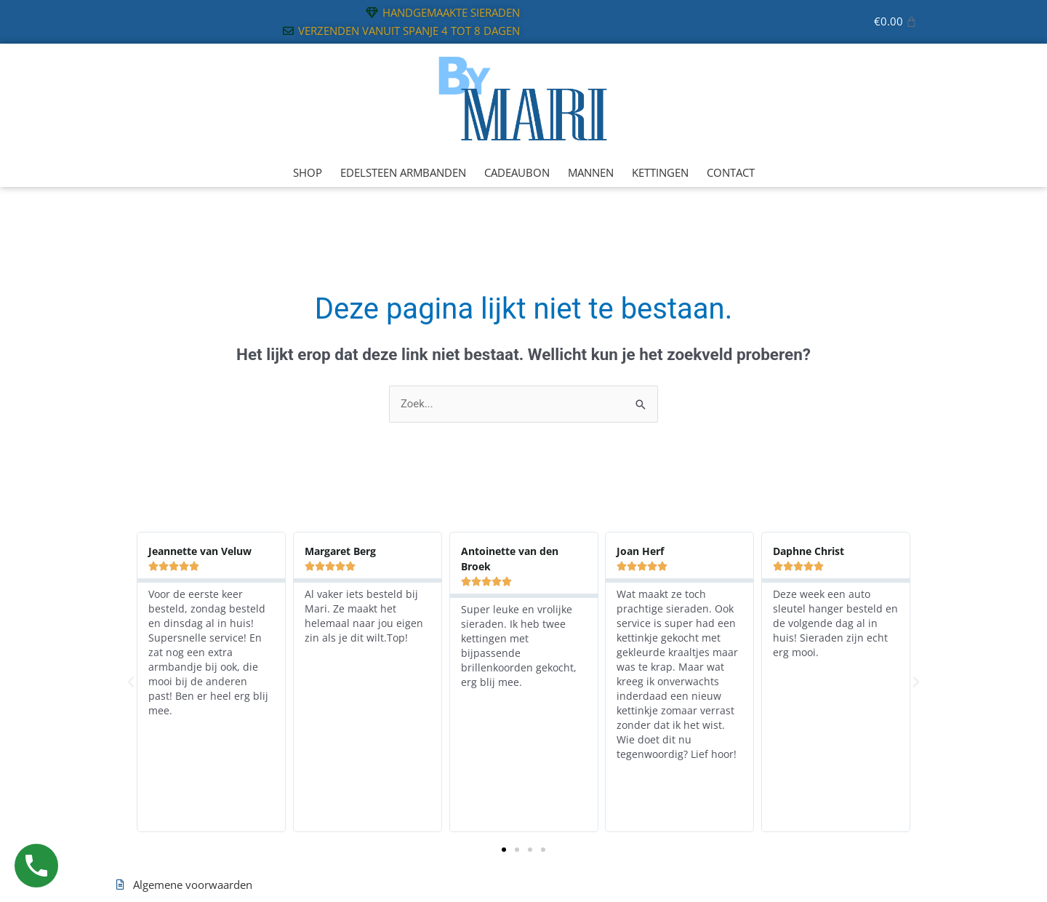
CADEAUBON (517, 172)
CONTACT (731, 172)
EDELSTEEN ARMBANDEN (403, 172)
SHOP (307, 172)
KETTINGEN (660, 172)
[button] (131, 682)
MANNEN (591, 172)
